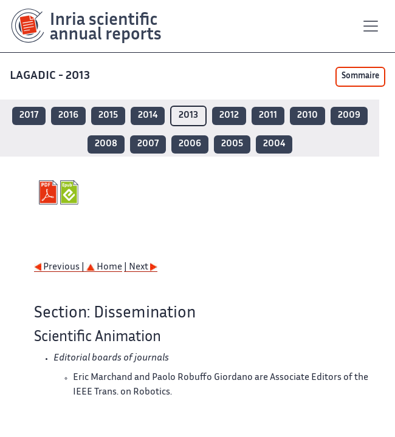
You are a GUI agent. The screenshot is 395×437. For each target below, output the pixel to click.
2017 (28, 116)
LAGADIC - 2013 (51, 76)
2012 (229, 116)
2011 (268, 116)
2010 (307, 116)
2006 (190, 144)
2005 (232, 144)
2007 (148, 144)
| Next (140, 267)
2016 (68, 116)
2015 (108, 116)
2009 (349, 116)
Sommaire (360, 76)
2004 (274, 144)
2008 (106, 144)
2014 (147, 116)
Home (104, 267)
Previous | (60, 267)
